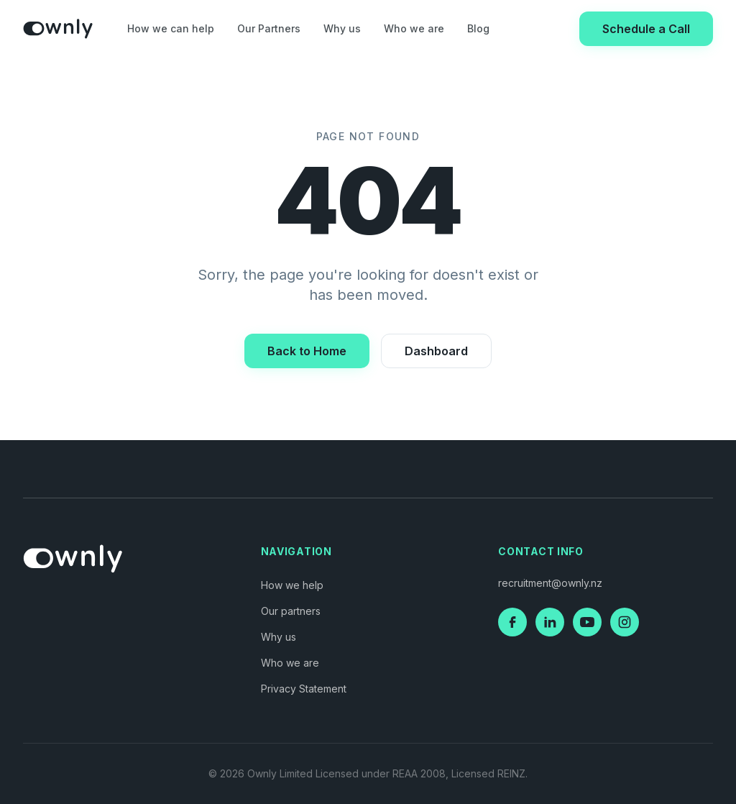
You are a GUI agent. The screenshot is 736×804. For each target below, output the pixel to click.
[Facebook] (512, 622)
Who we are (414, 28)
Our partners (291, 611)
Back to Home (306, 351)
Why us (342, 28)
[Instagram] (624, 622)
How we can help (170, 28)
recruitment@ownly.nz (550, 583)
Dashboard (436, 351)
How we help (292, 585)
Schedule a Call (646, 29)
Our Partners (268, 28)
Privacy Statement (303, 688)
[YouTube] (587, 622)
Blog (478, 28)
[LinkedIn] (549, 622)
